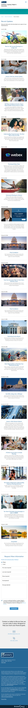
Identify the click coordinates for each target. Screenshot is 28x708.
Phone (4, 562)
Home (2, 16)
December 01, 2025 (4, 435)
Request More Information (14, 556)
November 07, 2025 (4, 465)
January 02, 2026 (4, 346)
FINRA (6, 661)
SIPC (11, 661)
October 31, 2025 (4, 524)
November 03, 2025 (4, 494)
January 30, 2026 (4, 291)
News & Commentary (8, 16)
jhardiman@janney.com (14, 633)
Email (4, 564)
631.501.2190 (14, 640)
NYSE (9, 661)
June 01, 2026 (3, 29)
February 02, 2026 (4, 206)
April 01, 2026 (3, 116)
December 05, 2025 (4, 404)
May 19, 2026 (3, 59)
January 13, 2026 (4, 319)
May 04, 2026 (3, 86)
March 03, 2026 (4, 178)
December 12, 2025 (4, 376)
